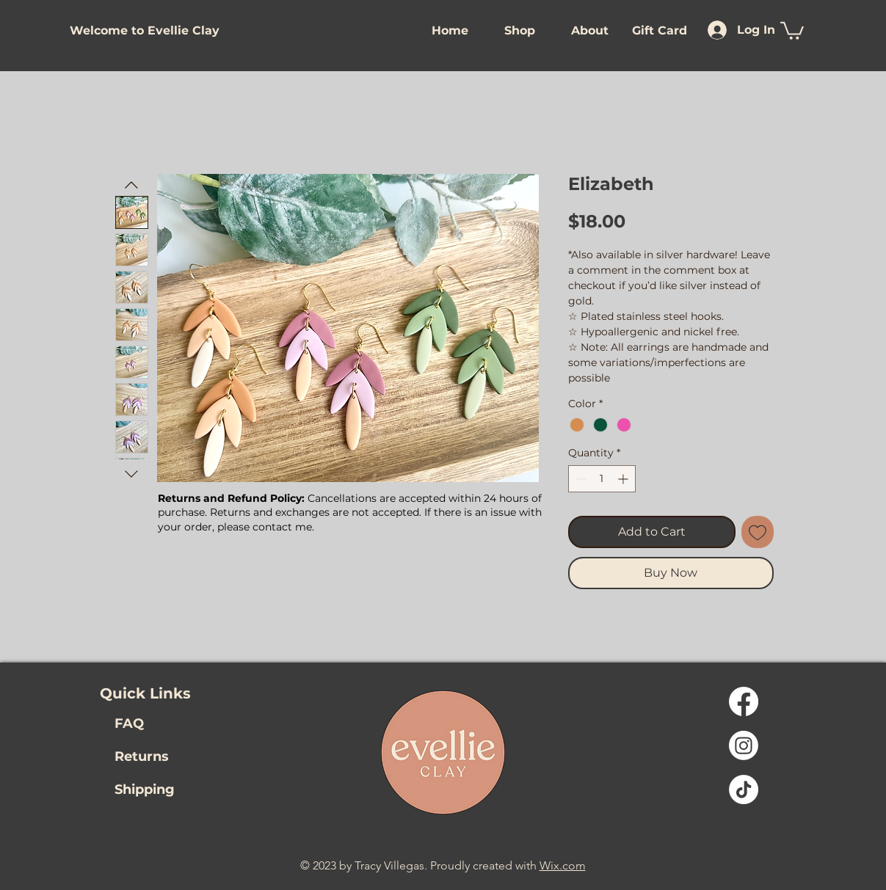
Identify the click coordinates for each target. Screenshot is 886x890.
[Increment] (624, 479)
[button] (142, 30)
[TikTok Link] (743, 789)
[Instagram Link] (743, 745)
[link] (792, 30)
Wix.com (563, 865)
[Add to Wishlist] (757, 532)
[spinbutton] (602, 479)
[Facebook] (743, 701)
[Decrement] (579, 479)
